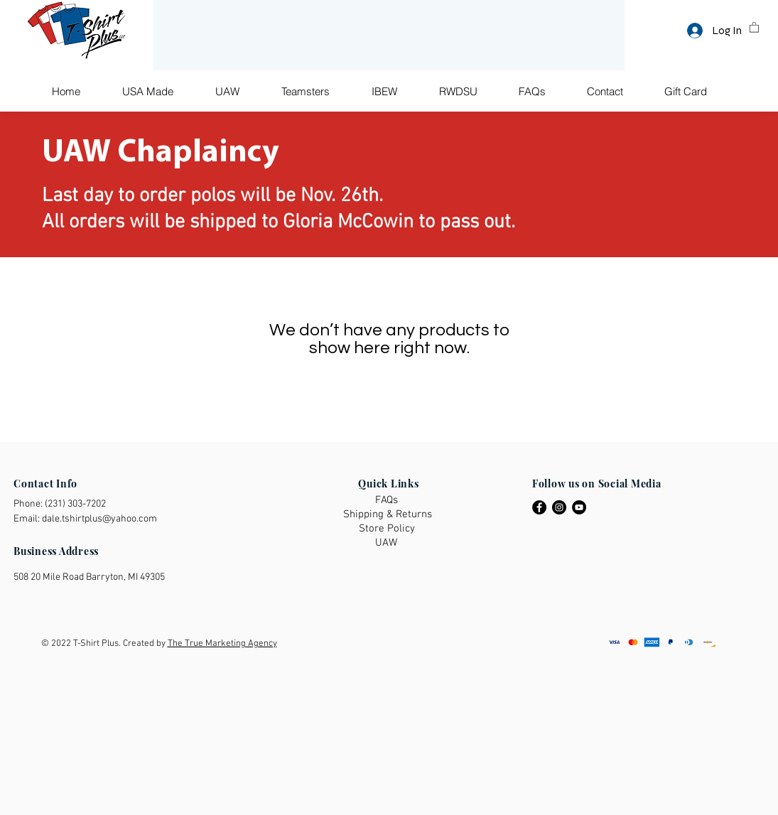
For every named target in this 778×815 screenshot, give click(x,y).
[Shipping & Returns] (388, 514)
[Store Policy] (387, 529)
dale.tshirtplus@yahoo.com (99, 519)
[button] (754, 26)
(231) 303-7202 (75, 504)
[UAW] (388, 543)
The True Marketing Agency (222, 643)
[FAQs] (388, 500)
